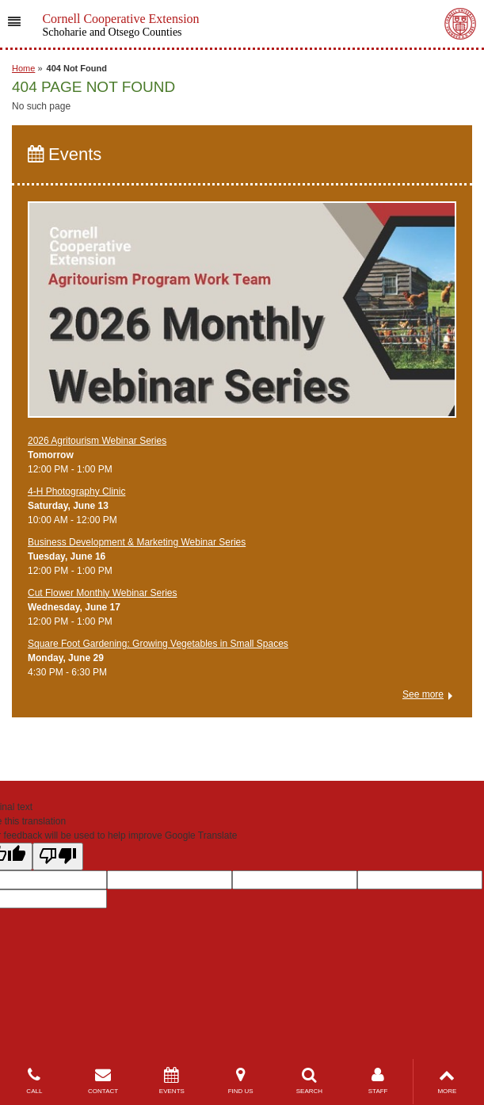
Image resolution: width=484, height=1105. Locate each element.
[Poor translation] (57, 856)
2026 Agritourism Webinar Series (97, 440)
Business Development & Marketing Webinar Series (137, 542)
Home (23, 68)
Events (64, 154)
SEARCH (309, 1081)
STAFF (378, 1081)
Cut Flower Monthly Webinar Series (102, 592)
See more (423, 694)
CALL (34, 1081)
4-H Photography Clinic (76, 491)
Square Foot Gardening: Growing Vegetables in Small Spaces (158, 643)
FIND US (240, 1081)
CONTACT (103, 1081)
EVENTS (172, 1081)
